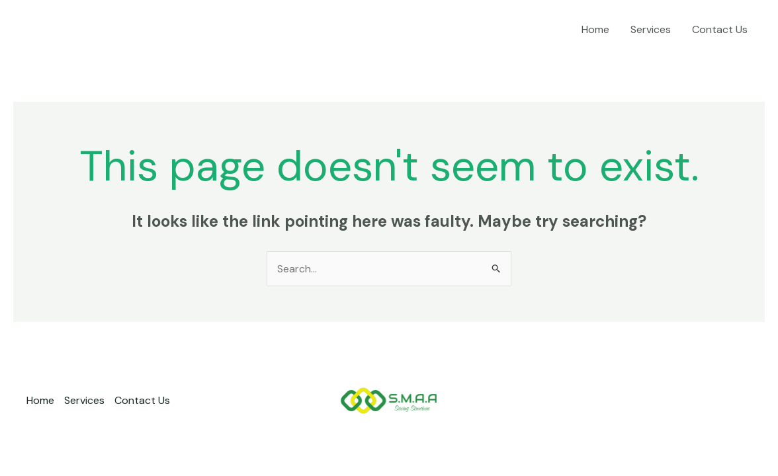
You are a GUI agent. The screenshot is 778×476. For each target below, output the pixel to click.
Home (595, 29)
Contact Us (720, 29)
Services (650, 29)
